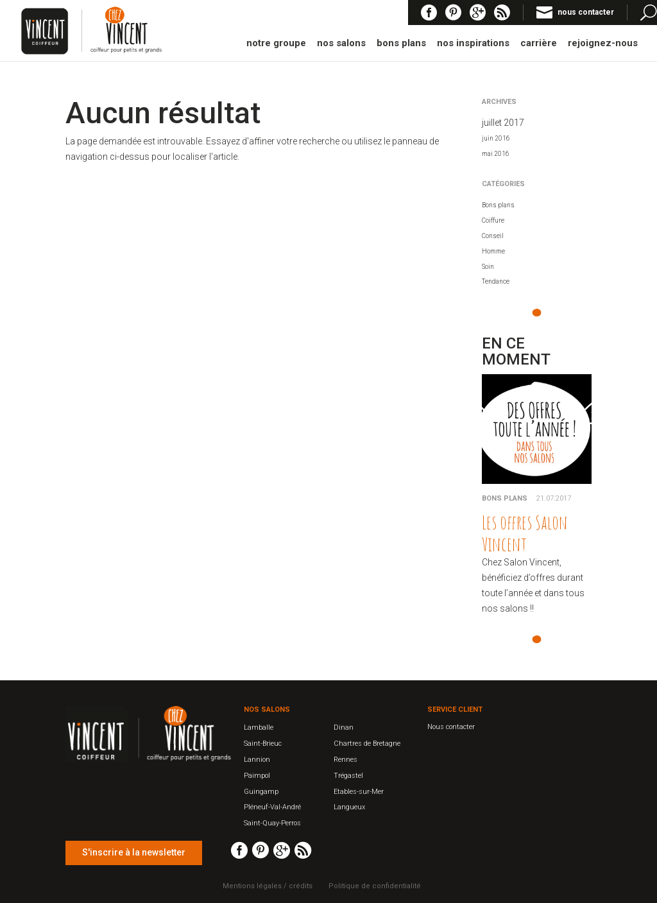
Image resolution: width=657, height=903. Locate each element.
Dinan (344, 727)
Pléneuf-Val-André (272, 807)
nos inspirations (473, 44)
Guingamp (261, 791)
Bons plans (498, 205)
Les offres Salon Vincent (525, 533)
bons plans (401, 44)
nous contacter (586, 12)
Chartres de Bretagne (367, 743)
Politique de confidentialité (374, 886)
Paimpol (257, 775)
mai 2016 (495, 153)
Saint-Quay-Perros (272, 823)
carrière (538, 44)
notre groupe (276, 44)
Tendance (495, 281)
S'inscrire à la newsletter (133, 852)
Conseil (493, 235)
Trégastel (348, 775)
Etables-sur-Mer (359, 791)
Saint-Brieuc (263, 743)
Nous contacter (451, 727)
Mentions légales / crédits (267, 886)
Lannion (257, 759)
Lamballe (258, 727)
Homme (493, 251)
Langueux (349, 807)
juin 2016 (496, 138)
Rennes (345, 759)
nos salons (341, 44)
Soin (488, 266)
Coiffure (493, 220)
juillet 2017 (503, 122)
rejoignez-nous (603, 44)
